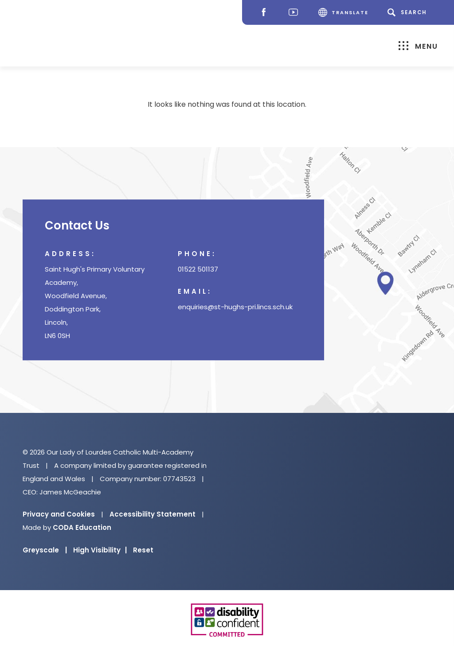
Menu (418, 46)
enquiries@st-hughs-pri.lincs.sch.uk (235, 307)
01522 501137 (198, 269)
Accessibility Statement (153, 514)
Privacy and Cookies (59, 514)
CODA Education (82, 527)
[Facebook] (266, 12)
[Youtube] (295, 12)
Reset (143, 550)
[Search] (408, 12)
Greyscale (45, 550)
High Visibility (100, 550)
